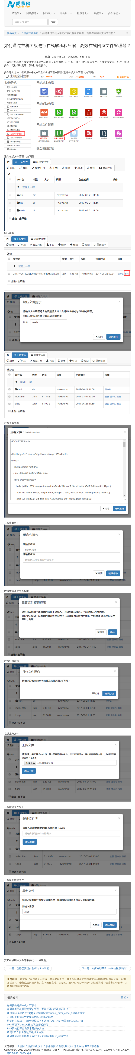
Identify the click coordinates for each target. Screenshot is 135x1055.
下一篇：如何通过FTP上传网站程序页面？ (105, 968)
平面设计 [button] (66, 13)
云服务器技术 (51, 1046)
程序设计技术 (66, 1046)
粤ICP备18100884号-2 (19, 1053)
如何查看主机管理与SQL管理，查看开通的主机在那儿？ (38, 1009)
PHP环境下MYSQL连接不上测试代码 (27, 1024)
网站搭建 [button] (32, 13)
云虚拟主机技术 (34, 1046)
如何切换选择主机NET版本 (22, 1005)
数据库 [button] (98, 13)
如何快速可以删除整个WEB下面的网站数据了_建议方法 (37, 1036)
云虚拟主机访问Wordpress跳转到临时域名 (30, 1016)
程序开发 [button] (83, 13)
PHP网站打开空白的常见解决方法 (25, 1028)
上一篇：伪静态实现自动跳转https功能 (28, 968)
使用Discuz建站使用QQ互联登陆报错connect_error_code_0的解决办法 (46, 1013)
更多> (124, 997)
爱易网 (21, 1046)
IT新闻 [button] (16, 13)
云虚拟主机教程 (29, 33)
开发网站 (79, 1046)
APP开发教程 (92, 1046)
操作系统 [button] (114, 13)
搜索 (53, 22)
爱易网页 (12, 33)
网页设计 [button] (49, 13)
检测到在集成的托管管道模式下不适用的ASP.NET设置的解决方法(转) (45, 1020)
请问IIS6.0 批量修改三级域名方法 (25, 1032)
